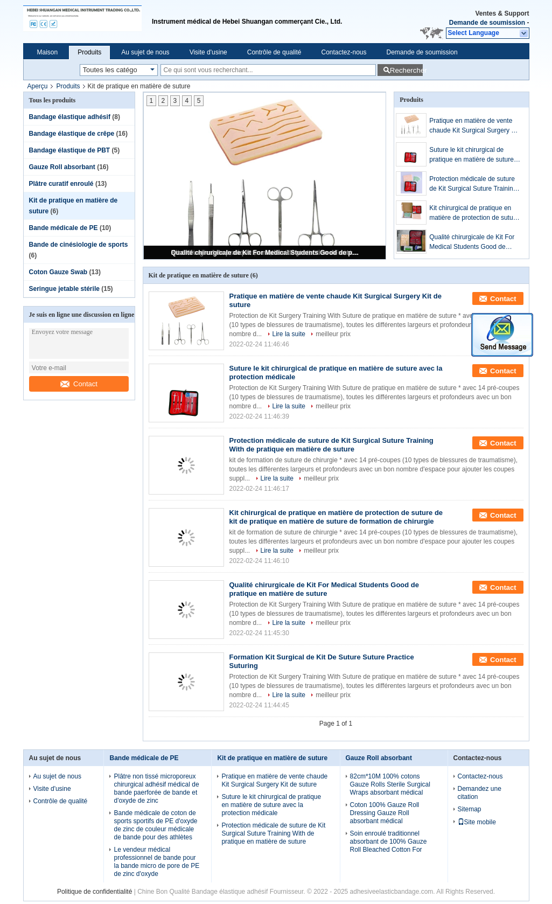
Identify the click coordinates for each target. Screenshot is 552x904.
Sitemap (469, 809)
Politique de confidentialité (94, 891)
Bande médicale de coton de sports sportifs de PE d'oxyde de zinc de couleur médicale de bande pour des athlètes (155, 825)
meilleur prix (333, 334)
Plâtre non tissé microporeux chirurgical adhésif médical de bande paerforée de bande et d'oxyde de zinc (156, 788)
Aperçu (37, 86)
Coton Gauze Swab (58, 272)
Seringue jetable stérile (64, 289)
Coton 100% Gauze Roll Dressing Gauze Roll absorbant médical (385, 813)
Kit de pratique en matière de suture (272, 758)
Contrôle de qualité (274, 52)
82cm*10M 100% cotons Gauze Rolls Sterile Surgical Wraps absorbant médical (390, 784)
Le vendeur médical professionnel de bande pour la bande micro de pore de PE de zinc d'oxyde (156, 862)
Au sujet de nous (145, 52)
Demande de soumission (487, 22)
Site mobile (477, 822)
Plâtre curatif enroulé (61, 183)
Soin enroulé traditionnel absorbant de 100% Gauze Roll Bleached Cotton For (388, 841)
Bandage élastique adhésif (69, 117)
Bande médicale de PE (63, 228)
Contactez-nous (343, 52)
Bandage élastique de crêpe (72, 133)
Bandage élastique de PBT (69, 150)
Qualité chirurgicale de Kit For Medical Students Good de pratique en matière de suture (265, 252)
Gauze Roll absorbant (62, 167)
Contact (78, 384)
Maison (47, 52)
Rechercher (406, 70)
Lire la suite (288, 334)
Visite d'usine (208, 52)
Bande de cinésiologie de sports (78, 244)
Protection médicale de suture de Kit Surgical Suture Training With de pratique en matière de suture (473, 184)
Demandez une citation (479, 793)
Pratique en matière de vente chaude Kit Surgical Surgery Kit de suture (474, 126)
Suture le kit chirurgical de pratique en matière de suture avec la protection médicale (471, 155)
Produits (89, 52)
